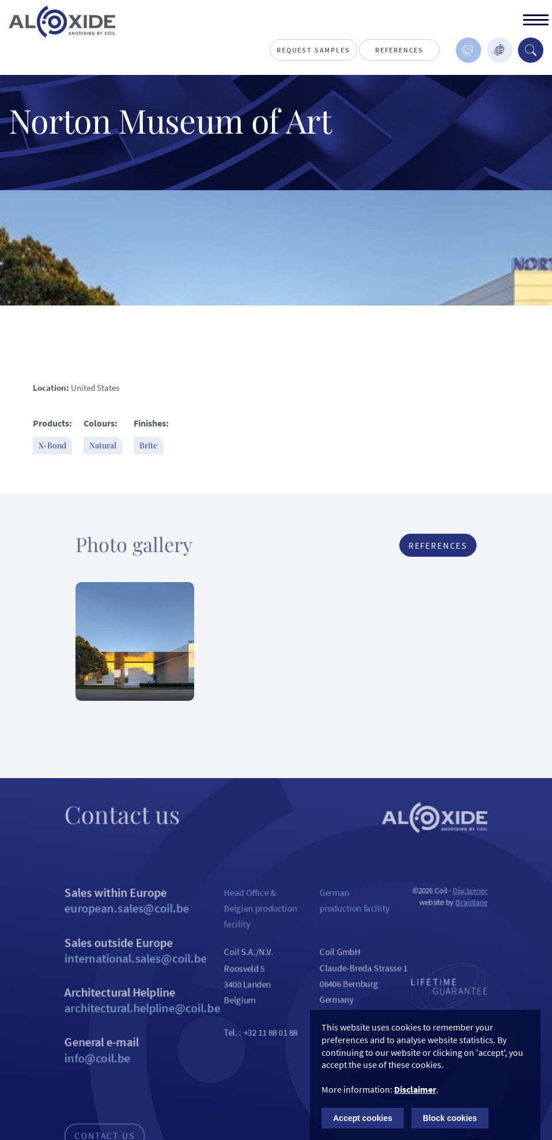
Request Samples (313, 50)
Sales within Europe (135, 912)
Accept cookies (362, 1118)
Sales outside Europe (135, 965)
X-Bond (52, 445)
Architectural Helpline (135, 1017)
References (399, 50)
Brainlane (482, 914)
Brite (148, 445)
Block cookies (450, 1118)
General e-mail (135, 1069)
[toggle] (536, 21)
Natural (102, 445)
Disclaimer (480, 901)
